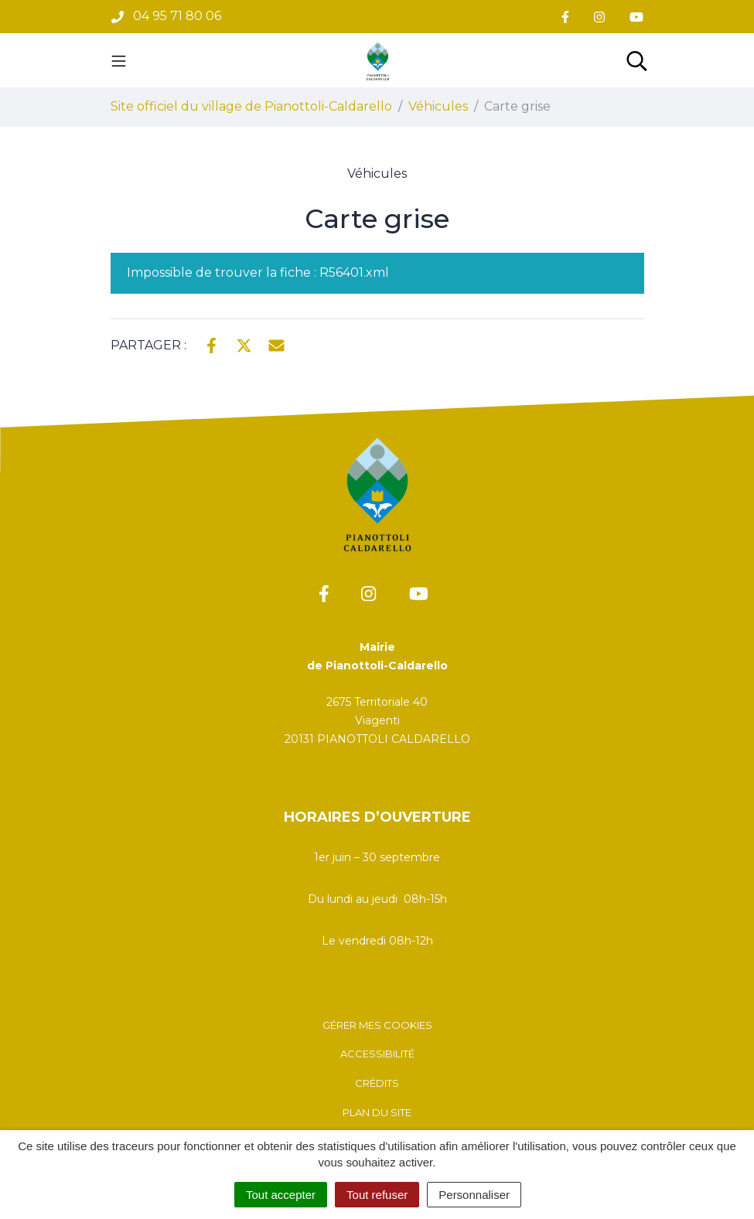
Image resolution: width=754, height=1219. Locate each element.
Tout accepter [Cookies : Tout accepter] (281, 1194)
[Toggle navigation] (118, 60)
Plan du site (377, 1112)
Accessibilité (377, 1053)
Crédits (377, 1083)
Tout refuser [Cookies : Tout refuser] (377, 1194)
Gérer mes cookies (377, 1025)
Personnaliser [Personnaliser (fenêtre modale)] (474, 1194)
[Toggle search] (637, 60)
